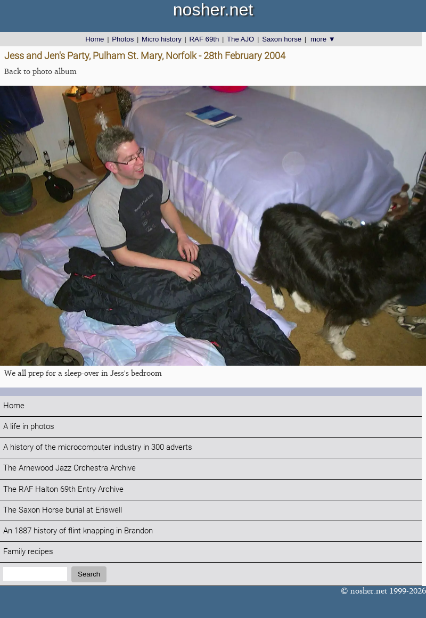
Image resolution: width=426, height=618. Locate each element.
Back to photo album (40, 71)
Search (89, 574)
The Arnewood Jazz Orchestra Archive (69, 468)
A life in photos (28, 426)
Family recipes (28, 551)
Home (94, 39)
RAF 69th (204, 39)
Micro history (162, 39)
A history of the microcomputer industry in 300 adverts (97, 447)
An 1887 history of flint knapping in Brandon (78, 530)
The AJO (240, 39)
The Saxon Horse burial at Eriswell (62, 510)
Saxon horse (281, 39)
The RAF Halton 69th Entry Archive (63, 489)
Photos (123, 39)
